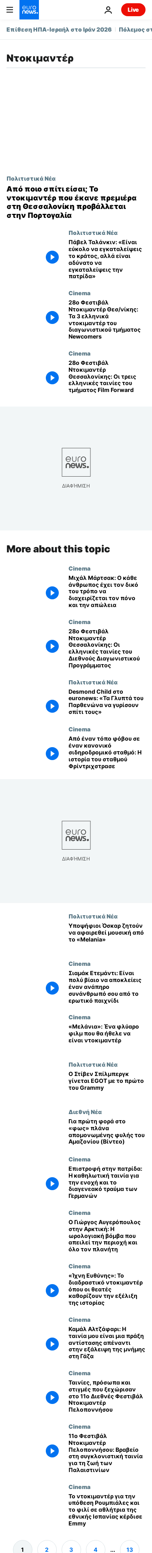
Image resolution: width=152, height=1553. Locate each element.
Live (133, 9)
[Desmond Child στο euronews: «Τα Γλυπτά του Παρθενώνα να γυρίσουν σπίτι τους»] (107, 702)
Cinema (79, 293)
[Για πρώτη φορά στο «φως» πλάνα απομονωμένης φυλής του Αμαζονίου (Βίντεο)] (107, 1132)
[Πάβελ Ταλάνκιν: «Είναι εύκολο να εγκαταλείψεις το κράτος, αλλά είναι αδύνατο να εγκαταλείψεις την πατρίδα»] (107, 259)
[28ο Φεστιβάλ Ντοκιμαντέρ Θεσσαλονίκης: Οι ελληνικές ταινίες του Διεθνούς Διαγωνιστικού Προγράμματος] (107, 648)
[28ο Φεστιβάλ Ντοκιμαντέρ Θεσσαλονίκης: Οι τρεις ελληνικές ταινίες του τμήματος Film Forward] (107, 377)
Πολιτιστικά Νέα (31, 178)
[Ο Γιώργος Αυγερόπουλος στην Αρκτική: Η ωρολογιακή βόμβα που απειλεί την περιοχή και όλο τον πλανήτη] (107, 1236)
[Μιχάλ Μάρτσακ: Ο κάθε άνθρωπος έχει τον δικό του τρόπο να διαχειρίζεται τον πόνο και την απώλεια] (107, 592)
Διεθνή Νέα (85, 1111)
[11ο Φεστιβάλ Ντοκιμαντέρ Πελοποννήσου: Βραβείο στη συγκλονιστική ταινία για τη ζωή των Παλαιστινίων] (107, 1453)
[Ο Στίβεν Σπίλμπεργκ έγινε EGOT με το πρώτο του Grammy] (107, 1085)
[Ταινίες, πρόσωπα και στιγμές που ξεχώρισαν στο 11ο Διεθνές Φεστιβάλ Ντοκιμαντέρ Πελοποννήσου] (107, 1396)
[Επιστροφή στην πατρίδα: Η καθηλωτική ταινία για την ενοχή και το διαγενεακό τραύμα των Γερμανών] (107, 1182)
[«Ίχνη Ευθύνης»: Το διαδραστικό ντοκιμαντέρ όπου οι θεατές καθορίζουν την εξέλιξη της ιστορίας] (107, 1289)
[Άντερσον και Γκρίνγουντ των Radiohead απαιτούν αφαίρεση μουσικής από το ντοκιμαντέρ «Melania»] (107, 936)
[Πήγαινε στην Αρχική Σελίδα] (29, 9)
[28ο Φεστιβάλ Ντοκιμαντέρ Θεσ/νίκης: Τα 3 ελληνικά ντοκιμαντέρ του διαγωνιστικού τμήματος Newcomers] (107, 319)
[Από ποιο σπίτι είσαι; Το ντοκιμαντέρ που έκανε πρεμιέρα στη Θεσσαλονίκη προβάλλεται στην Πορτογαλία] (76, 202)
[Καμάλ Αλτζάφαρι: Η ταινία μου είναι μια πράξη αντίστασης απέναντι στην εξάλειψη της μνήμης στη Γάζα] (107, 1343)
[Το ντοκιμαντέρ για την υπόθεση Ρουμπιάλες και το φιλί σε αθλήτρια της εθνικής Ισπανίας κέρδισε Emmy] (107, 1510)
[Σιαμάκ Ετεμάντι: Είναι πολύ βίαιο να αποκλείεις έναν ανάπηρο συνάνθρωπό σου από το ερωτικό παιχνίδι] (107, 987)
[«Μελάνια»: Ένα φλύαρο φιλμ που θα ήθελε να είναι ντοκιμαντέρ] (107, 1037)
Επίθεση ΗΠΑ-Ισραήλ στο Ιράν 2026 (59, 29)
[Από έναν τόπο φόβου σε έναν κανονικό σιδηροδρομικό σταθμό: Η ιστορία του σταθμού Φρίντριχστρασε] (107, 752)
